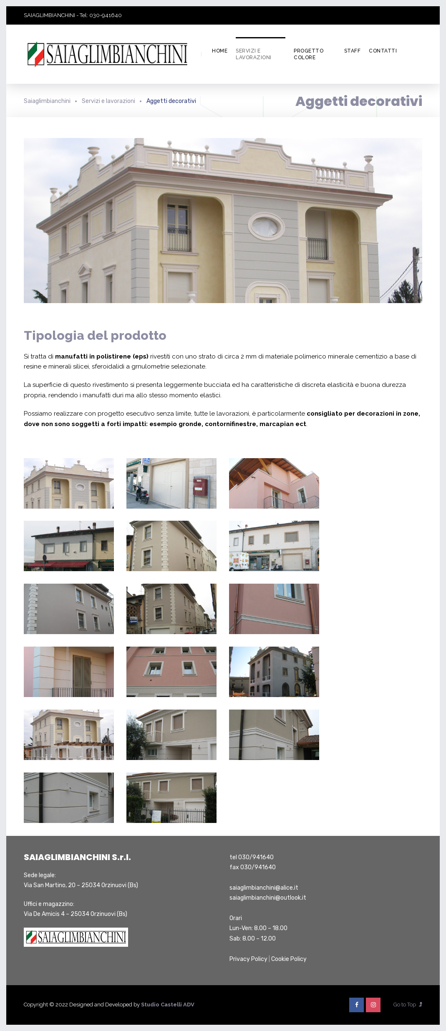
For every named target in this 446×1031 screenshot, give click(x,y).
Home (219, 51)
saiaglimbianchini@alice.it (263, 887)
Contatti (383, 51)
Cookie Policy (289, 959)
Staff (352, 51)
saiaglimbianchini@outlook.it (267, 897)
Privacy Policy (248, 959)
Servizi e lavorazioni (254, 54)
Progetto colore (308, 54)
